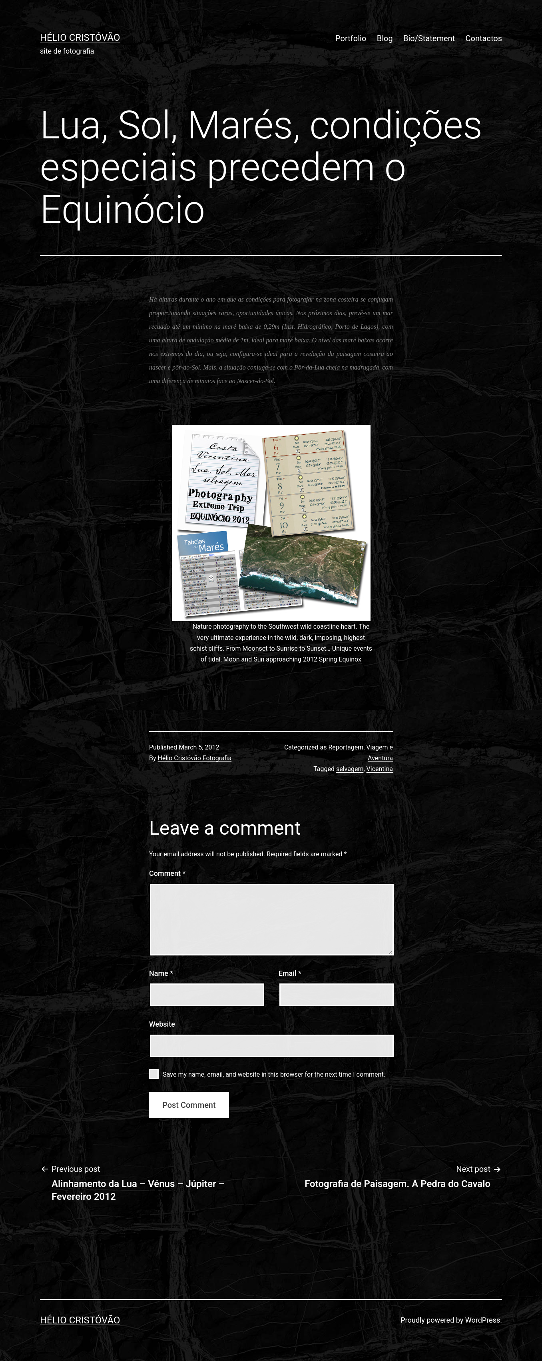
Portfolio (350, 38)
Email (290, 973)
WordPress (482, 1320)
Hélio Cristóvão (80, 37)
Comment (167, 873)
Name (161, 973)
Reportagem (345, 747)
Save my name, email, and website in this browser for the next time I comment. (274, 1074)
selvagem (349, 769)
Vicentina (380, 769)
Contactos (484, 38)
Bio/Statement (429, 38)
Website (162, 1024)
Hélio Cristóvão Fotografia (195, 758)
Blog (385, 38)
